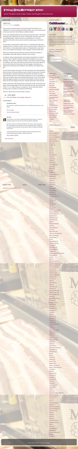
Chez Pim (51, 79)
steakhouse (52, 396)
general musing (53, 261)
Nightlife (51, 333)
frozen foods (52, 255)
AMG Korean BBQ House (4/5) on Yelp (68, 95)
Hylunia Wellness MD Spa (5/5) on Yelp (68, 85)
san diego (51, 375)
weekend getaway (53, 432)
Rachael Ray (52, 111)
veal (50, 424)
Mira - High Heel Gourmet (53, 101)
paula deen (52, 345)
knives (50, 296)
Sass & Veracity (53, 115)
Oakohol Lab (52, 337)
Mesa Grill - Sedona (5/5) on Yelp (68, 89)
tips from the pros (53, 406)
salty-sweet (52, 373)
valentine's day (53, 422)
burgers (51, 168)
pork (50, 355)
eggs (50, 221)
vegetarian (51, 430)
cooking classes (53, 196)
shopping (51, 387)
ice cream (51, 278)
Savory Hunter (52, 117)
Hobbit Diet (52, 276)
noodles (51, 335)
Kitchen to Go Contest (68, 114)
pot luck (51, 357)
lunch (50, 314)
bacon (50, 143)
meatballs (51, 322)
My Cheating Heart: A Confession (68, 108)
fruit (50, 257)
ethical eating (52, 227)
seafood (51, 383)
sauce (50, 381)
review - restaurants (54, 367)
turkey (50, 416)
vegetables (52, 428)
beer (50, 150)
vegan (50, 426)
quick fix (51, 361)
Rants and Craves (53, 113)
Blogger (48, 442)
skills (50, 389)
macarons (51, 316)
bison (50, 152)
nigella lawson (52, 331)
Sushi (50, 400)
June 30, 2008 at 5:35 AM (13, 112)
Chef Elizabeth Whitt (54, 77)
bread (50, 160)
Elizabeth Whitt (53, 223)
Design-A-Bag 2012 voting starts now (68, 111)
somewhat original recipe (55, 393)
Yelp (50, 121)
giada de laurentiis (53, 265)
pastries (51, 343)
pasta (50, 341)
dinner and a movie (54, 209)
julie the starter (53, 290)
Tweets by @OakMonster (55, 51)
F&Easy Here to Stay (68, 103)
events (51, 229)
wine (50, 434)
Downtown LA (52, 217)
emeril (50, 225)
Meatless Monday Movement (53, 98)
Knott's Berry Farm (53, 298)
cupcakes (51, 204)
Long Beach (52, 308)
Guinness (51, 269)
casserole (51, 176)
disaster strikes (53, 213)
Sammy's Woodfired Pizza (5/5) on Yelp (68, 82)
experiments (52, 231)
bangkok (51, 145)
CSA (50, 202)
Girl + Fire (51, 91)
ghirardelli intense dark (54, 263)
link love (51, 306)
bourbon (51, 158)
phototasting (52, 351)
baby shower (52, 141)
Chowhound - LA (53, 81)
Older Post (42, 185)
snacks (51, 391)
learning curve (52, 302)
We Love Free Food (68, 105)
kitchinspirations (53, 294)
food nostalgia (20, 97)
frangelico (51, 251)
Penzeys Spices (53, 109)
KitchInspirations (53, 95)
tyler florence (52, 420)
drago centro (52, 219)
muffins (51, 328)
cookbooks (52, 194)
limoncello (51, 304)
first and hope (52, 237)
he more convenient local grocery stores (20, 30)
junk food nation (53, 292)
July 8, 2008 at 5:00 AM (12, 135)
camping (51, 172)
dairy (8, 97)
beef (50, 148)
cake (50, 170)
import (50, 280)
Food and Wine (53, 243)
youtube (51, 436)
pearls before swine (54, 347)
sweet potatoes (53, 402)
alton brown (52, 135)
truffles (51, 414)
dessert (51, 208)
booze (50, 156)
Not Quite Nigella (53, 107)
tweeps (51, 418)
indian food (52, 282)
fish (50, 239)
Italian (50, 284)
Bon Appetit (52, 154)
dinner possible (53, 211)
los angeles (52, 310)
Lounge (51, 312)
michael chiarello (53, 324)
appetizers (51, 139)
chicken (51, 184)
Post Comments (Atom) (15, 188)
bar (50, 147)
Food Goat (52, 85)
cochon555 (52, 190)
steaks (50, 398)
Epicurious (51, 83)
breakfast (51, 162)
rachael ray (52, 363)
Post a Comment (9, 138)
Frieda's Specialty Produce (55, 253)
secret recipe (52, 385)
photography (52, 349)
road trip (51, 369)
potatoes (51, 359)
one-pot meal (52, 339)
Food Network (52, 87)
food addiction (13, 97)
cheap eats (52, 178)
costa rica (51, 200)
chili (50, 186)
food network (52, 247)
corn (50, 198)
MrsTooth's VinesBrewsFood (53, 104)
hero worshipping (53, 274)
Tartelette (51, 119)
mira (50, 326)
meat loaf (51, 320)
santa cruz (51, 379)
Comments (53, 60)
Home (24, 185)
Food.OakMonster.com (23, 10)
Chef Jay (51, 182)
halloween (51, 270)
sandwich (51, 377)
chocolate (51, 188)
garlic (50, 259)
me (7, 117)
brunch (51, 166)
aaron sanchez (53, 133)
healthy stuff (28, 97)
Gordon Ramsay (53, 267)
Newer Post (7, 185)
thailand (51, 404)
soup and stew (52, 394)
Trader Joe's (52, 410)
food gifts (51, 245)
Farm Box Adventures (54, 233)
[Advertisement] (18, 163)
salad (50, 371)
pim (50, 353)
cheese (51, 180)
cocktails (51, 192)
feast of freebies (53, 235)
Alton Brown (52, 75)
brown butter (52, 164)
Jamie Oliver (52, 93)
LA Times (51, 300)
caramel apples (53, 174)
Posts (52, 57)
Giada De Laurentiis (54, 89)
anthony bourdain (53, 137)
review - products (53, 365)
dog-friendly (52, 215)
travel (50, 412)
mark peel (51, 318)
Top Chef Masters (53, 408)
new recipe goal (53, 330)
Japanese (51, 288)
